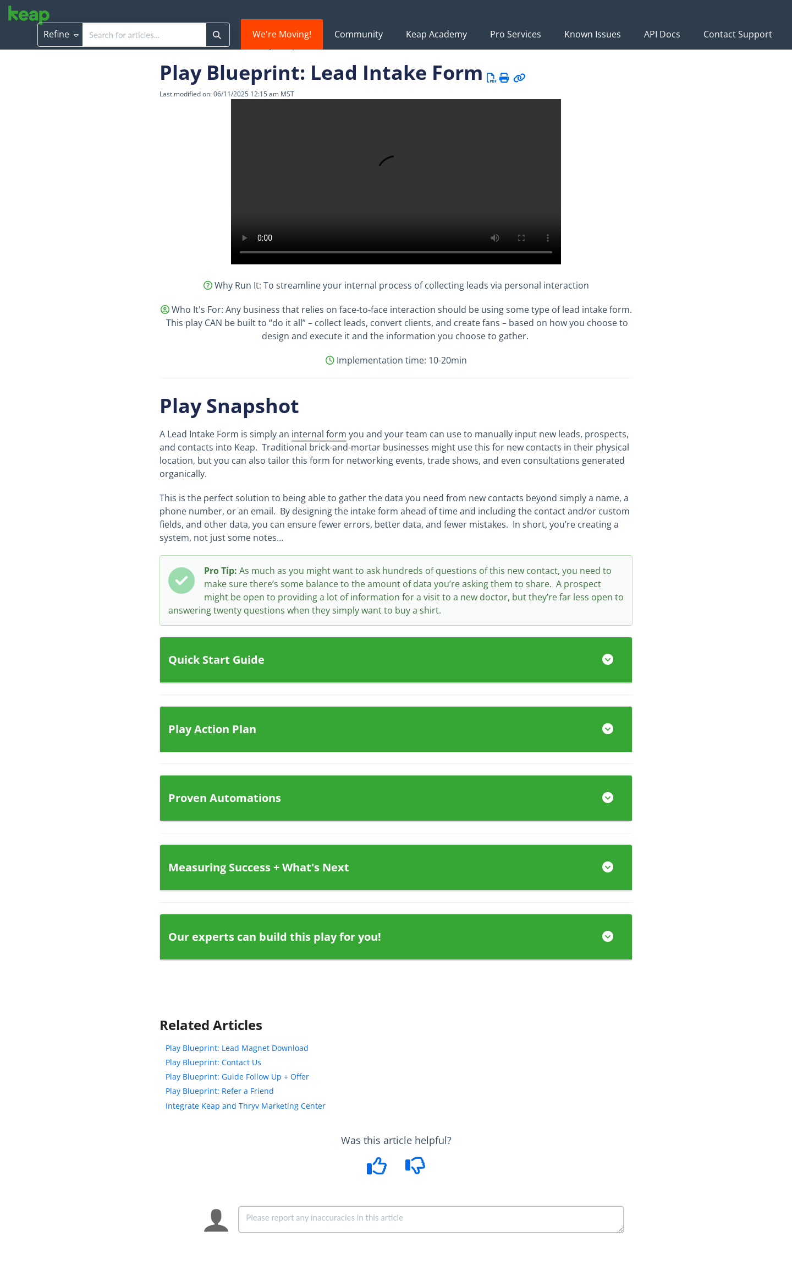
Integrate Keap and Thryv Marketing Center (246, 1105)
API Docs (662, 34)
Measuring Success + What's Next (396, 867)
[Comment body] (431, 1219)
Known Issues (592, 34)
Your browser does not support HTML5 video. (396, 181)
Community (358, 34)
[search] (144, 34)
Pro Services (515, 34)
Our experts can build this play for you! (396, 936)
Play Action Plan (396, 729)
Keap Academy (436, 34)
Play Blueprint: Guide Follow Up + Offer (237, 1076)
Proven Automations (396, 797)
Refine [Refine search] (61, 34)
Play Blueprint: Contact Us (213, 1062)
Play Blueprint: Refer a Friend (220, 1091)
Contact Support (737, 34)
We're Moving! (281, 34)
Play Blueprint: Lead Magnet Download (237, 1048)
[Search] (217, 34)
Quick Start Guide (396, 659)
